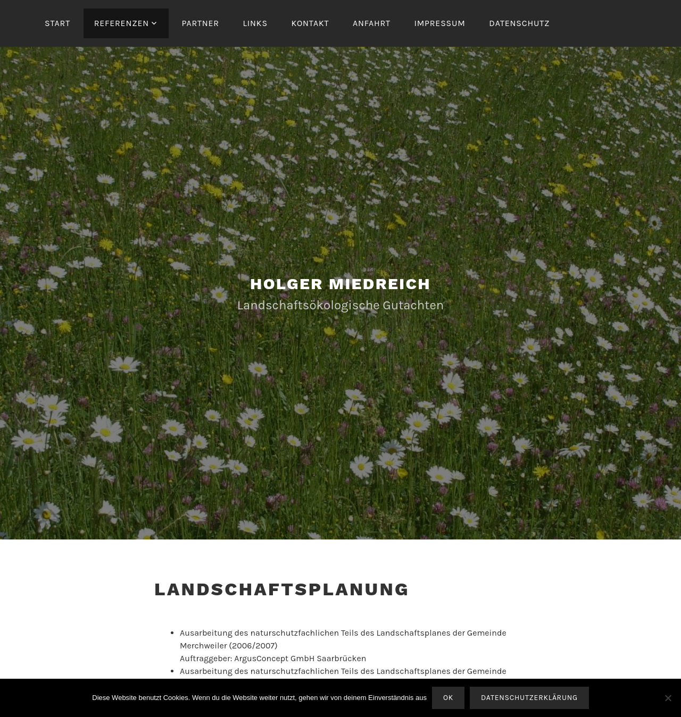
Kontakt (310, 23)
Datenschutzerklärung (529, 697)
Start (57, 23)
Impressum (439, 23)
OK (448, 697)
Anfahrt (372, 23)
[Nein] (667, 698)
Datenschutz (519, 23)
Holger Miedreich (340, 283)
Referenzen (121, 23)
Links (255, 23)
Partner (200, 23)
